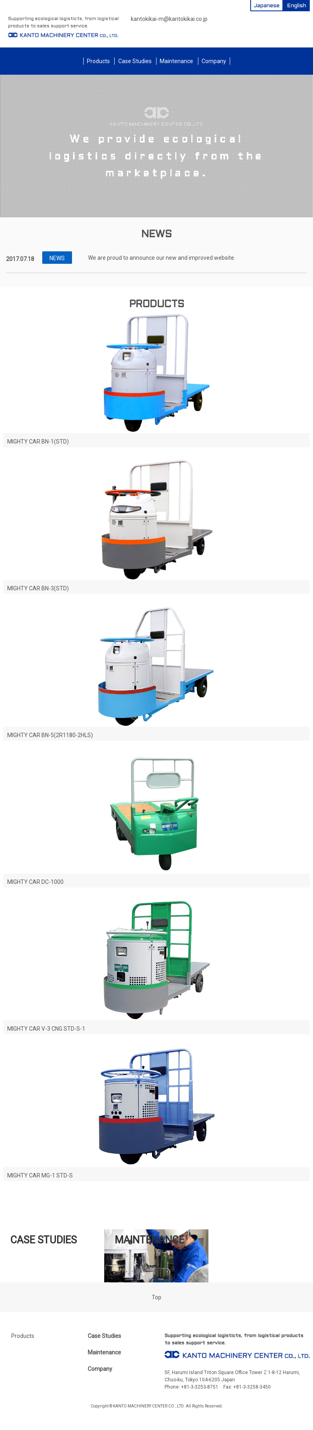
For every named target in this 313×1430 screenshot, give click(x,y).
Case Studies (135, 61)
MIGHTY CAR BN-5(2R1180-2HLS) (50, 735)
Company (214, 61)
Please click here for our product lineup (156, 1205)
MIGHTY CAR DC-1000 (35, 882)
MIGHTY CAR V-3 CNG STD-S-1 (46, 1028)
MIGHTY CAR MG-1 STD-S (40, 1175)
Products (98, 61)
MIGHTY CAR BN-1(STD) (38, 441)
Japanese (267, 5)
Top (156, 1297)
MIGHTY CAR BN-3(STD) (38, 588)
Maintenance (176, 61)
